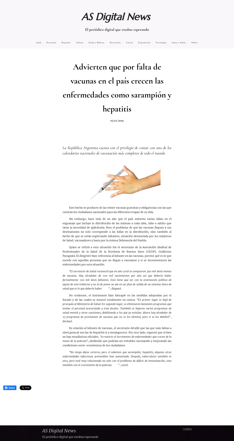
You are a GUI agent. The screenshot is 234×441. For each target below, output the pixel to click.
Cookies (187, 428)
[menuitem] (43, 43)
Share (10, 387)
